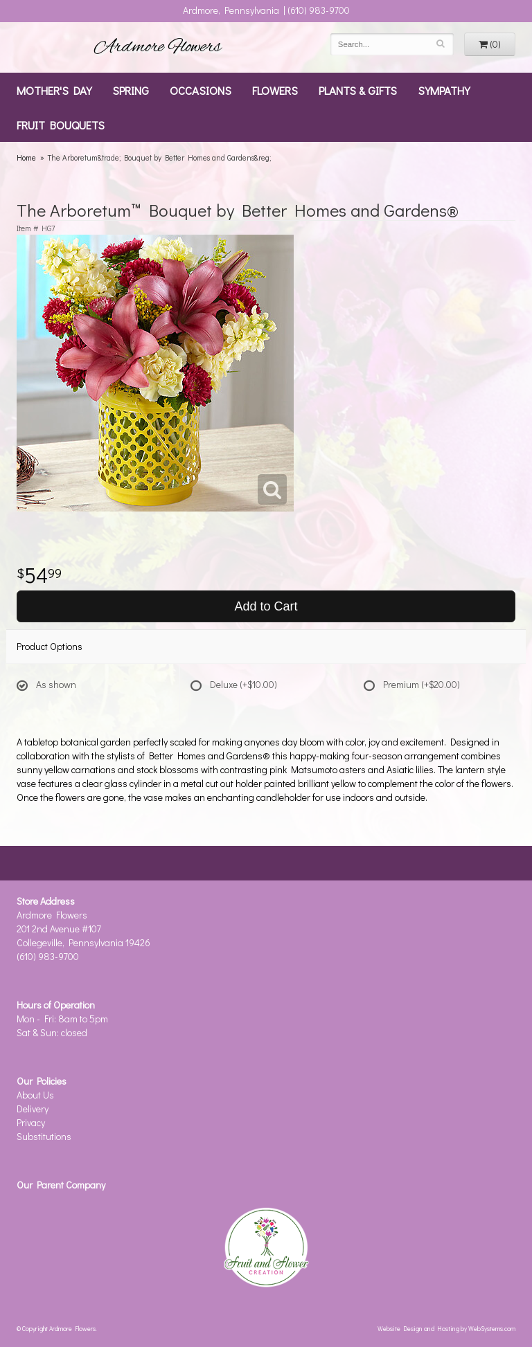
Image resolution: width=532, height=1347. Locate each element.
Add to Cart (265, 606)
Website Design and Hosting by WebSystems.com (446, 1328)
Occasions (200, 90)
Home (26, 157)
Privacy (31, 1122)
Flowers (275, 90)
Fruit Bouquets (61, 124)
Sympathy (444, 90)
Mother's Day (54, 90)
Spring (130, 90)
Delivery (32, 1108)
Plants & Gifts (358, 90)
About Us (35, 1094)
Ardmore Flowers (158, 47)
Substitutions (44, 1136)
